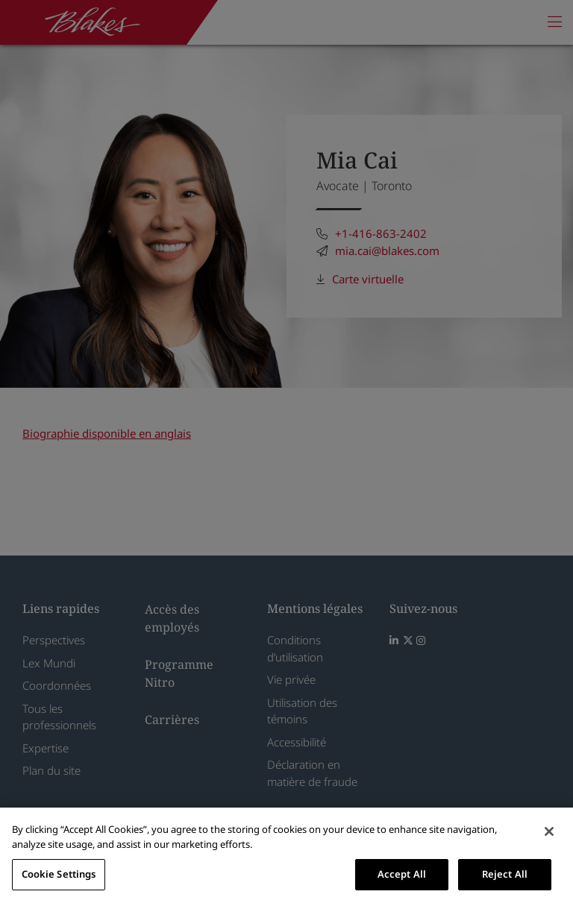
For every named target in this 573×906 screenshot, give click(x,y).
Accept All (402, 874)
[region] (286, 857)
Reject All (504, 874)
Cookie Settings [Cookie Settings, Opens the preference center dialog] (59, 874)
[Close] (549, 831)
